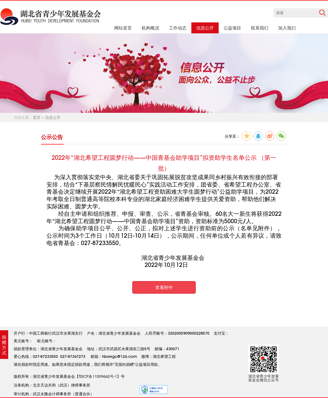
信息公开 (52, 117)
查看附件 (164, 287)
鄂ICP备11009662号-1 (98, 376)
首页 (36, 117)
